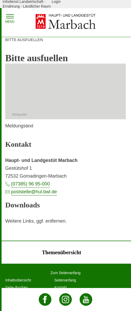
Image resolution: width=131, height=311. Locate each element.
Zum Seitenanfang (65, 273)
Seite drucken (16, 287)
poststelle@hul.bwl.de (34, 191)
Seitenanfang (65, 280)
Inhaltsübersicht (18, 280)
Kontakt (60, 287)
